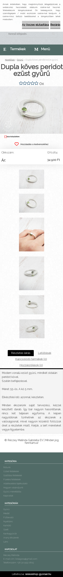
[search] (53, 34)
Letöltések (44, 353)
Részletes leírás (20, 353)
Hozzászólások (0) (31, 365)
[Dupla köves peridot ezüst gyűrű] (31, 87)
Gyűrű (20, 60)
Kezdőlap (10, 60)
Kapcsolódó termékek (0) (31, 359)
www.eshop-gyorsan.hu (38, 574)
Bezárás (55, 24)
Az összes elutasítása (35, 24)
